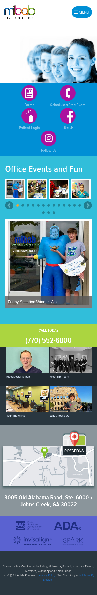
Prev (9, 205)
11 (69, 205)
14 (43, 212)
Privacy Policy (47, 575)
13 (79, 205)
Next (88, 205)
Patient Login (29, 119)
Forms (29, 96)
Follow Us (48, 142)
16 (54, 212)
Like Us (68, 119)
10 (64, 205)
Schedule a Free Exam (67, 96)
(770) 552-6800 (48, 340)
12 (74, 205)
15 (48, 212)
